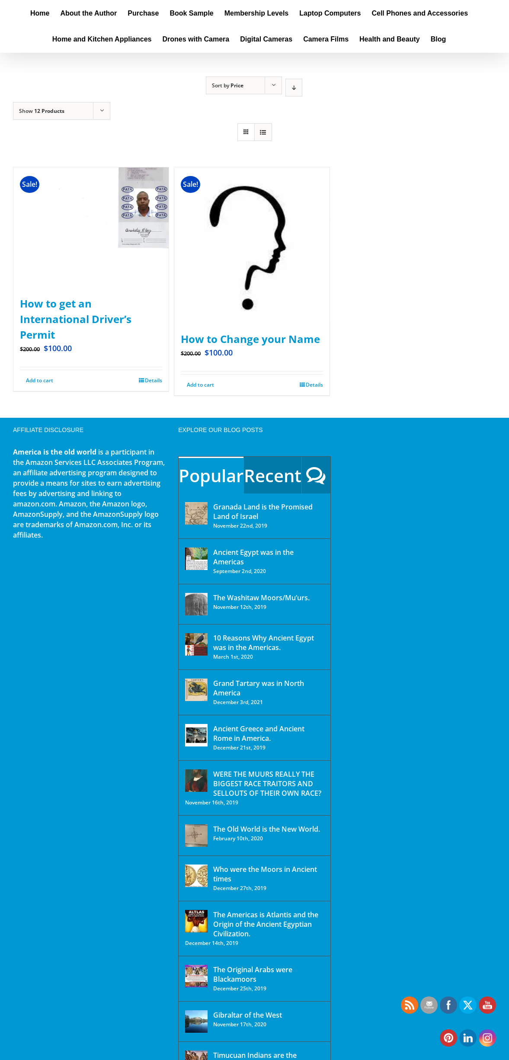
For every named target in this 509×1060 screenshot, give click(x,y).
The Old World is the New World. (266, 829)
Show (41, 111)
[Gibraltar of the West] (196, 1021)
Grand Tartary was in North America (258, 688)
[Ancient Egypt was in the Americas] (196, 559)
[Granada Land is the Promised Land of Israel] (196, 513)
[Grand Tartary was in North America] (196, 690)
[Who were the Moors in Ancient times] (196, 876)
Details (153, 380)
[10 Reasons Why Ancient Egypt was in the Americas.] (196, 644)
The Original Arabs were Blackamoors (252, 974)
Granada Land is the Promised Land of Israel (263, 511)
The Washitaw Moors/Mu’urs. (261, 597)
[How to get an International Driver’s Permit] (91, 227)
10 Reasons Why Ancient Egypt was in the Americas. (263, 642)
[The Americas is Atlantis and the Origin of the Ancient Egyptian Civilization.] (196, 921)
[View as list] (263, 132)
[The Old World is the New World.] (196, 835)
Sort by (227, 85)
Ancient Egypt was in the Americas (253, 557)
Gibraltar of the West (247, 1015)
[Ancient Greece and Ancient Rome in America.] (196, 735)
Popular (211, 475)
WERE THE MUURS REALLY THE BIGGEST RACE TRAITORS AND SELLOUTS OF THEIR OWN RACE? (267, 783)
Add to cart (39, 380)
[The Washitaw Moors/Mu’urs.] (196, 604)
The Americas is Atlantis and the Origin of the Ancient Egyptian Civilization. (265, 924)
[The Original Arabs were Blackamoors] (196, 976)
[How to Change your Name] (252, 245)
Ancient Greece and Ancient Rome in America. (258, 733)
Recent (272, 475)
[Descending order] (293, 87)
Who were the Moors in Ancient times (265, 874)
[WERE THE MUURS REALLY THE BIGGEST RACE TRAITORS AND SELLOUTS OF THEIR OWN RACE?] (196, 780)
